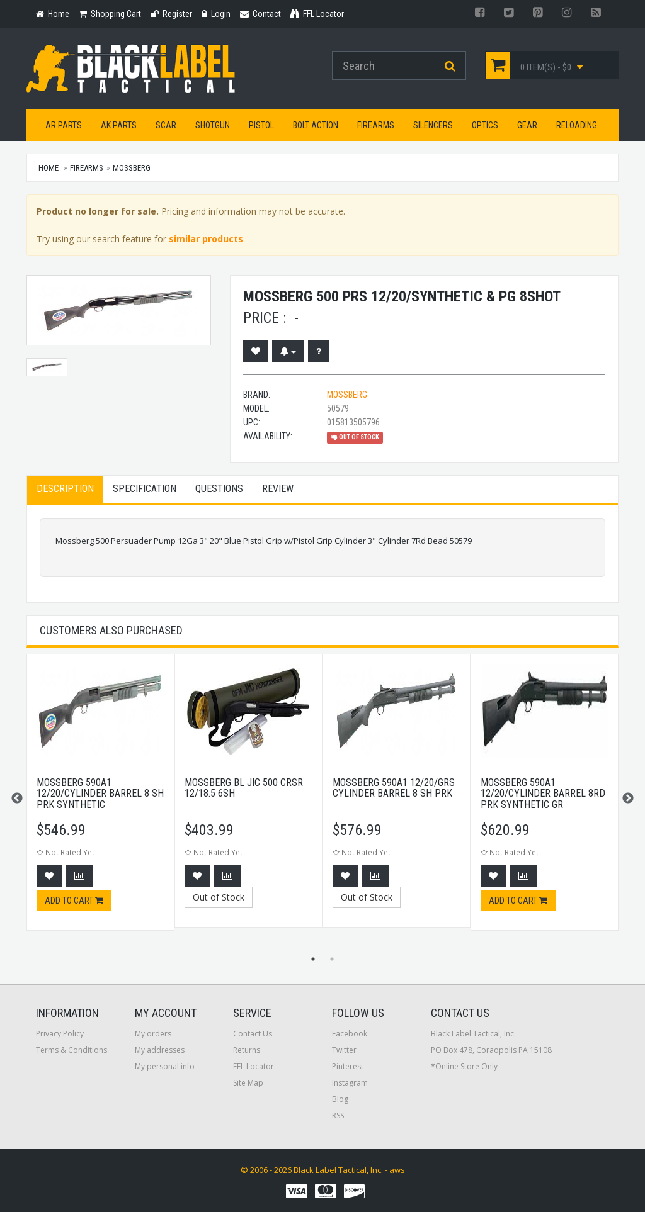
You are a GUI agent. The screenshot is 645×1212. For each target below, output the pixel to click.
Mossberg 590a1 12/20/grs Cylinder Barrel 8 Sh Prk (394, 788)
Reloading (576, 125)
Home (48, 167)
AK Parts (119, 125)
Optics (485, 125)
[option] (100, 798)
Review (278, 489)
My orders (153, 1033)
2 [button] (332, 959)
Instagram (350, 1082)
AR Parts (63, 125)
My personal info (165, 1066)
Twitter (344, 1050)
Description (65, 489)
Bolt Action (315, 125)
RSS (338, 1115)
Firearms (375, 125)
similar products (206, 239)
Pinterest (347, 1066)
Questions (219, 489)
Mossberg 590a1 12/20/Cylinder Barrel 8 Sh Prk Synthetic (100, 794)
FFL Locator (253, 1066)
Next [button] (628, 798)
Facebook (349, 1033)
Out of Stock (218, 897)
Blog (340, 1099)
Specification (144, 489)
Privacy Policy (60, 1033)
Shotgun (212, 125)
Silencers (433, 125)
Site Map (248, 1082)
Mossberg (132, 167)
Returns (246, 1050)
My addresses (160, 1050)
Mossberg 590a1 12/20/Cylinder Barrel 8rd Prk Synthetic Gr (543, 794)
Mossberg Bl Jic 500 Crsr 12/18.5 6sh (244, 788)
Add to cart (74, 900)
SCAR (166, 125)
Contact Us (252, 1033)
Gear (527, 125)
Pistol (261, 125)
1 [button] (313, 959)
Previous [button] (17, 798)
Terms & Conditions (71, 1050)
